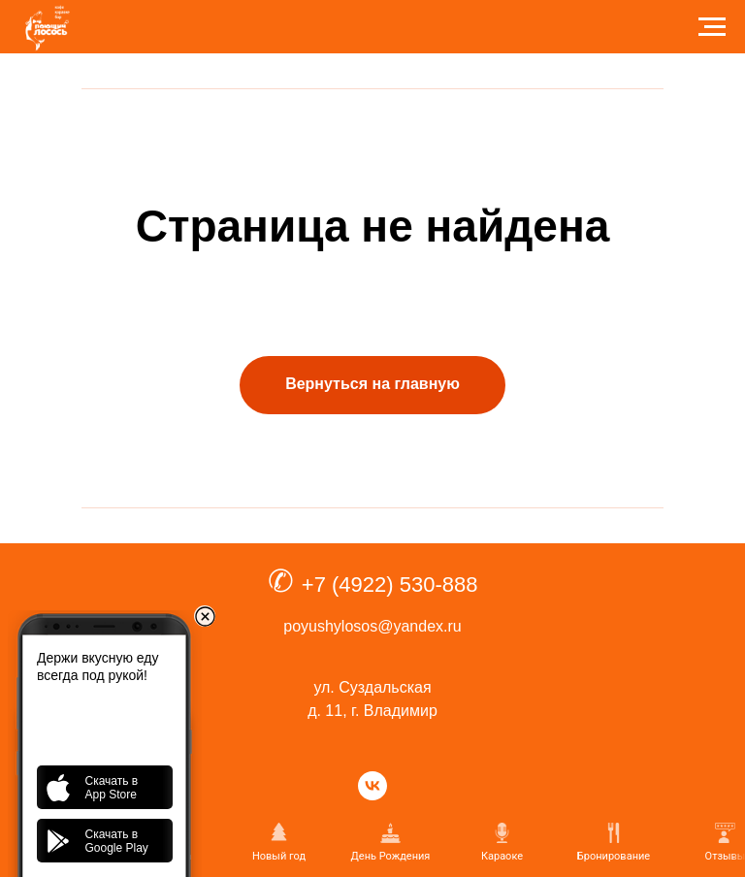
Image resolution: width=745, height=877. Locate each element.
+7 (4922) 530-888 (390, 584)
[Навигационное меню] (712, 27)
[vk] (372, 785)
